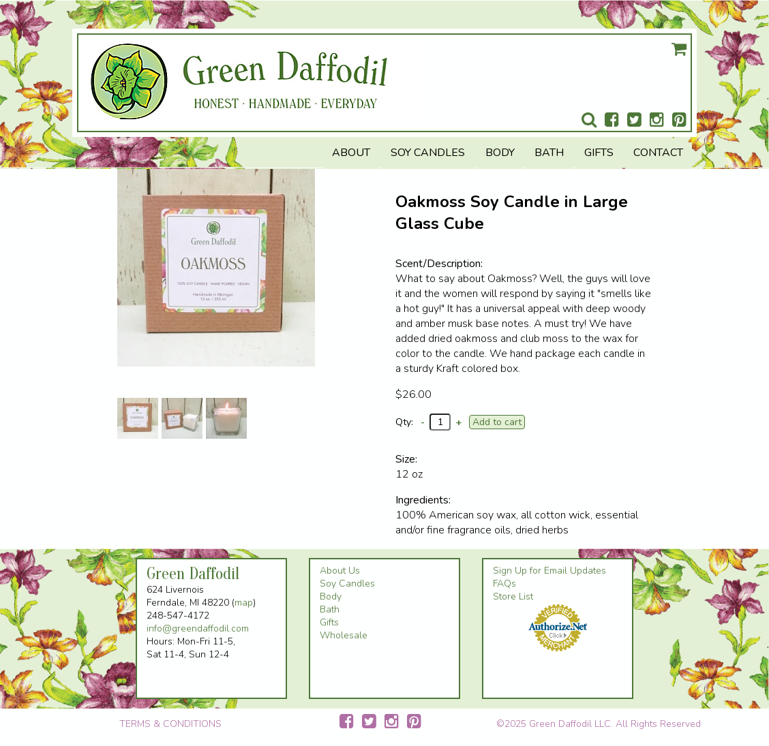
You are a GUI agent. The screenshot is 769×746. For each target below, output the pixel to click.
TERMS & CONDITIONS (170, 723)
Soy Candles (428, 152)
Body (500, 152)
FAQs (504, 583)
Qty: (404, 422)
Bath (549, 152)
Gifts (599, 152)
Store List (513, 596)
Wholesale (343, 635)
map (244, 602)
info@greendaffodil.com (198, 628)
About (351, 152)
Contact (658, 152)
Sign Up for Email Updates (549, 570)
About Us (340, 570)
